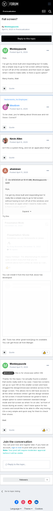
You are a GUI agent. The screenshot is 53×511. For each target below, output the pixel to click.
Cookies (39, 503)
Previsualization (23, 29)
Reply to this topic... (16, 459)
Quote (11, 88)
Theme (28, 503)
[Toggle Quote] (6, 180)
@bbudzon (8, 368)
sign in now (16, 442)
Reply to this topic (26, 38)
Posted (19, 52)
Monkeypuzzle (12, 27)
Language (15, 503)
